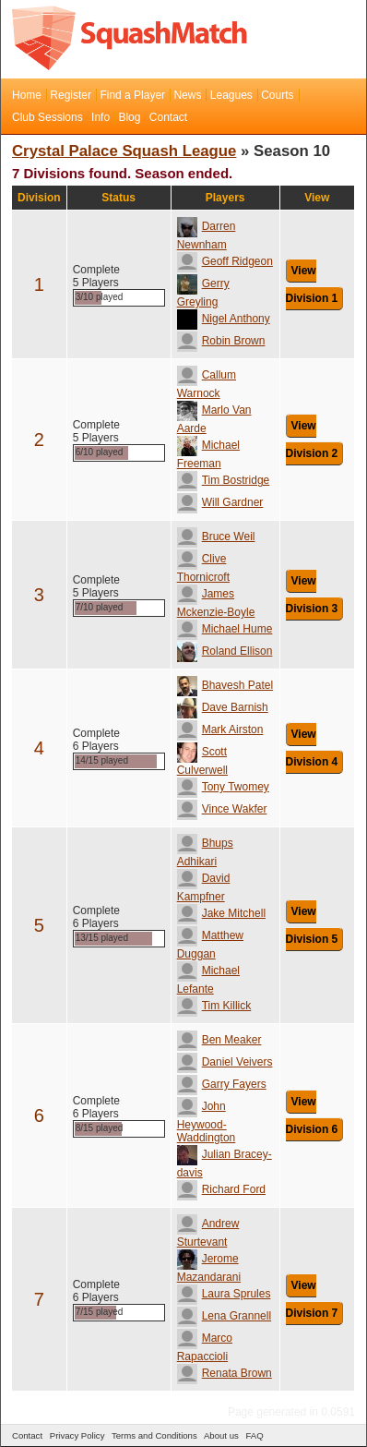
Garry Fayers (221, 1084)
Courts (277, 95)
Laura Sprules (224, 1293)
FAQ (254, 1435)
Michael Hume (225, 628)
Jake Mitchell (221, 913)
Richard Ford (221, 1189)
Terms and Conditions (154, 1435)
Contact (168, 117)
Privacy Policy (77, 1435)
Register (70, 95)
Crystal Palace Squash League (124, 151)
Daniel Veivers (225, 1061)
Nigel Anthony (223, 318)
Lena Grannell (224, 1315)
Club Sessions (47, 117)
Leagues (231, 95)
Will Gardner (220, 502)
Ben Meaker (219, 1039)
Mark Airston (220, 729)
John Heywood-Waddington (206, 1122)
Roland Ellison (225, 651)
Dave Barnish (222, 707)
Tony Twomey (223, 786)
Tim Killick (214, 1005)
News (187, 95)
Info (100, 117)
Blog (129, 117)
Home (26, 95)
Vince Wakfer (222, 808)
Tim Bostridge (223, 480)
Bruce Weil (216, 536)
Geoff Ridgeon (225, 261)
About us (221, 1435)
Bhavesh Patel (225, 685)
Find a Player (132, 95)
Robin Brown (221, 340)
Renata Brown (224, 1373)
